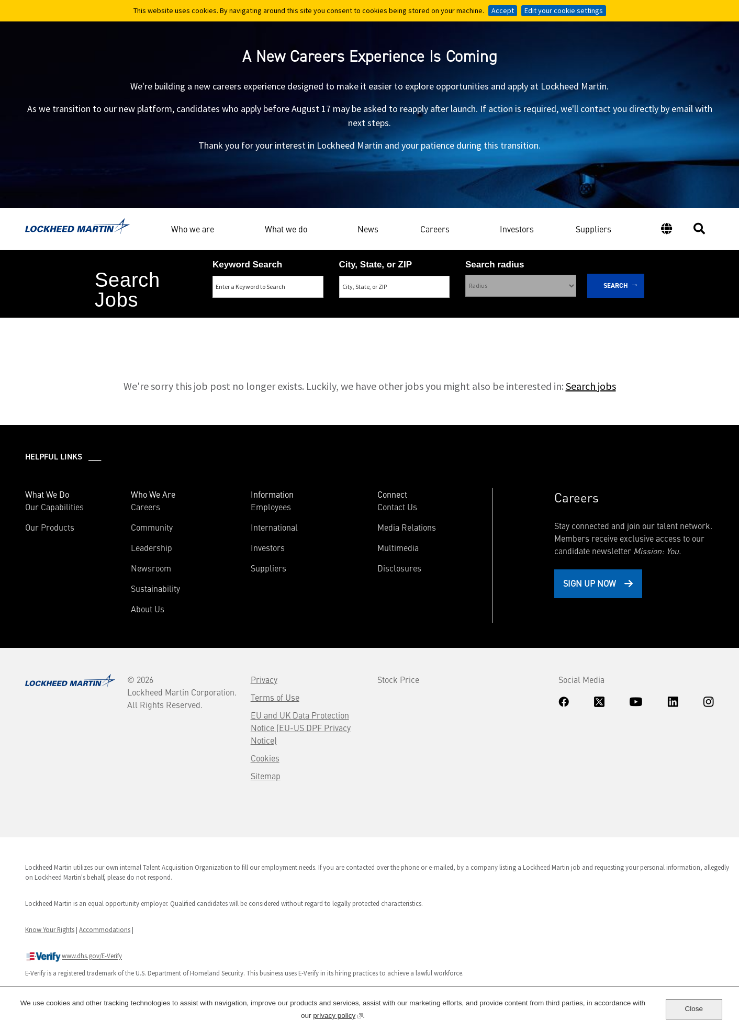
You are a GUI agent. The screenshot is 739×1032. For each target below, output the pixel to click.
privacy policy (338, 1014)
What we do (286, 228)
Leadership (151, 547)
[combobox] (394, 287)
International (274, 527)
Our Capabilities (54, 506)
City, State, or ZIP (375, 265)
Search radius (494, 265)
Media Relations (406, 527)
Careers (435, 228)
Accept (502, 10)
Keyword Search (247, 265)
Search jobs (591, 385)
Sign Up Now (589, 583)
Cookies (265, 758)
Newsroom (151, 568)
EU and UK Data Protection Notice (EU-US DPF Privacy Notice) (301, 727)
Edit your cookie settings (563, 10)
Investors (517, 230)
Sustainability (155, 588)
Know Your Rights (49, 929)
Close (694, 1009)
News (367, 230)
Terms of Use (275, 697)
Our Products (49, 527)
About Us (147, 608)
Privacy (264, 679)
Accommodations (104, 929)
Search (615, 285)
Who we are (192, 228)
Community (152, 527)
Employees (271, 506)
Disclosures (399, 568)
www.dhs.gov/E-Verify (73, 956)
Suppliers (593, 230)
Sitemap (266, 775)
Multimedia (398, 547)
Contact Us (397, 506)
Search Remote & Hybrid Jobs (360, 328)
